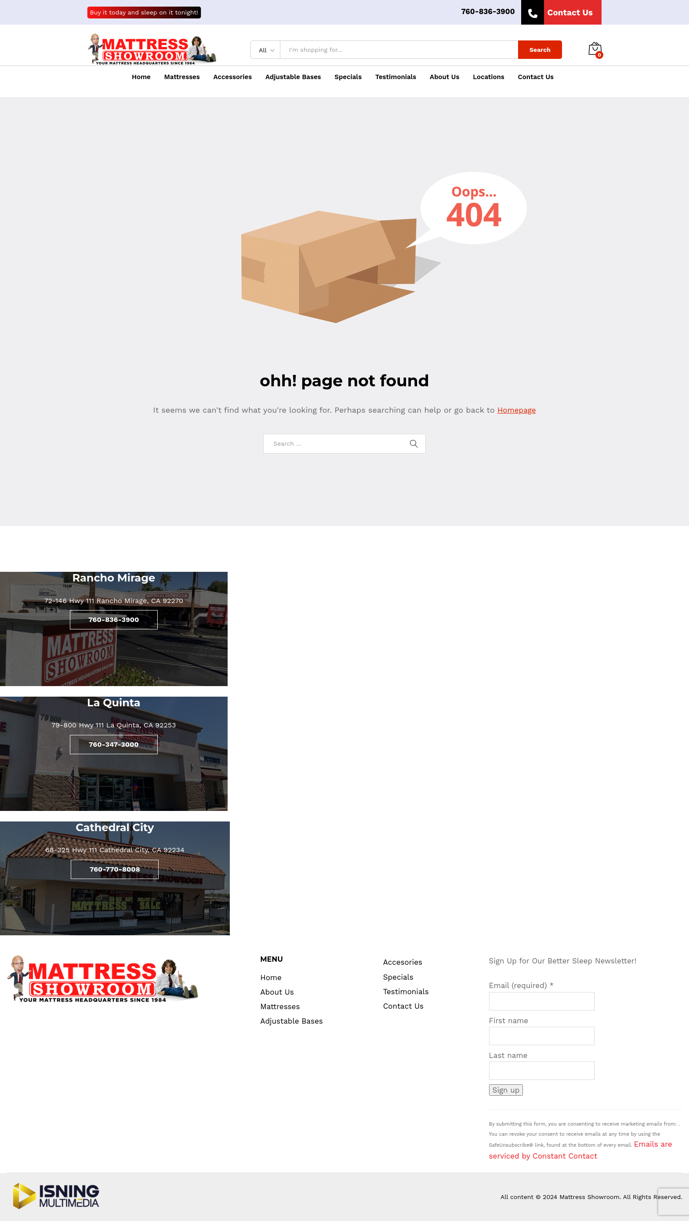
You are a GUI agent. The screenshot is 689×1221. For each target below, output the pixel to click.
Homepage (516, 410)
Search (540, 49)
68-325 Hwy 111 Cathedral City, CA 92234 (115, 850)
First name (509, 1020)
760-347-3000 (114, 744)
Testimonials (395, 77)
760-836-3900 (488, 11)
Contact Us (536, 77)
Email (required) (521, 985)
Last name (508, 1055)
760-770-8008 (115, 869)
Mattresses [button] (182, 77)
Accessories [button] (233, 77)
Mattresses (280, 1006)
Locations (488, 77)
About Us (444, 77)
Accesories (402, 962)
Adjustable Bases (293, 77)
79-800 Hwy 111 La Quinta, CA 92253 (113, 725)
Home (141, 77)
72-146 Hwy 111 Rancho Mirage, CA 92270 (113, 600)
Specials (348, 77)
